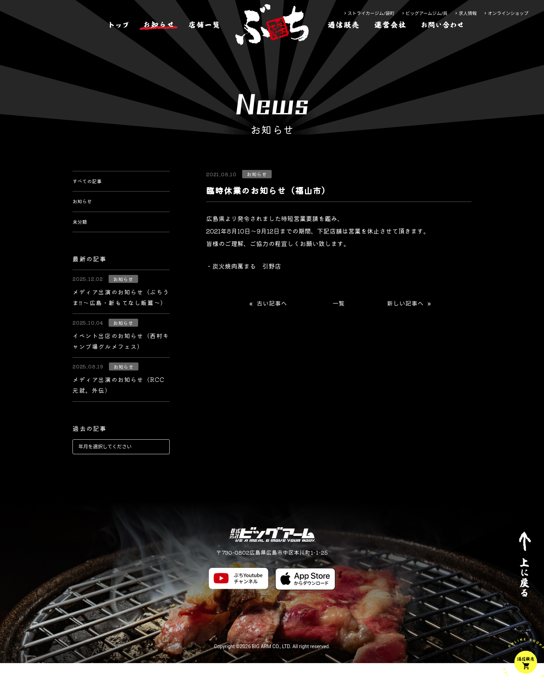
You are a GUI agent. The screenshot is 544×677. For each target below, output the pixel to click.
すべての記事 (91, 183)
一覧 (339, 303)
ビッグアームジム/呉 (427, 13)
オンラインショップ (508, 13)
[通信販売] (343, 46)
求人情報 (468, 13)
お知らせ (85, 208)
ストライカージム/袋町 (371, 13)
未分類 (82, 233)
